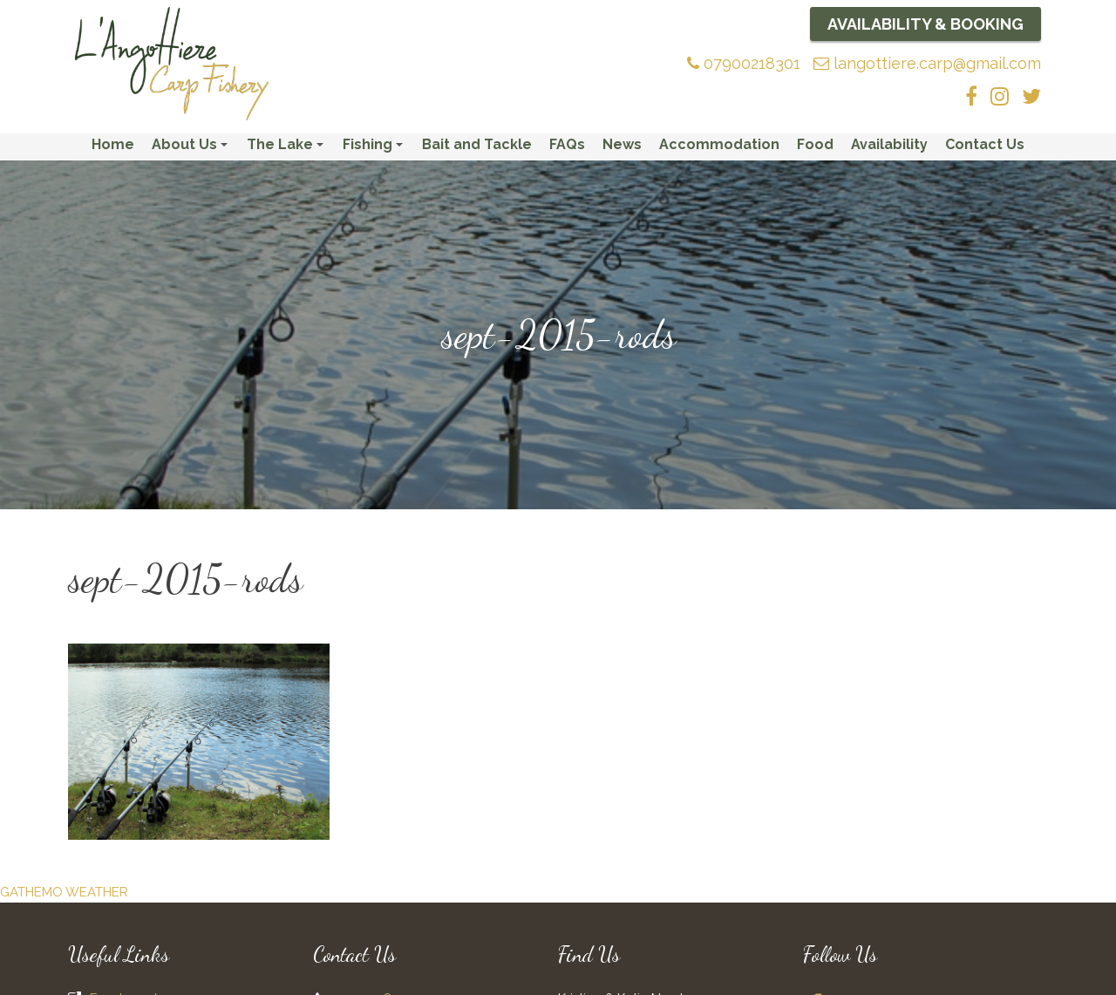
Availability (889, 147)
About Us (192, 151)
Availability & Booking (925, 24)
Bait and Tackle (477, 147)
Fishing (375, 151)
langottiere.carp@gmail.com (927, 63)
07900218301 (743, 63)
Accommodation (719, 147)
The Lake (288, 151)
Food (815, 147)
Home (113, 147)
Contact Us (984, 147)
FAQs (567, 147)
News (622, 147)
